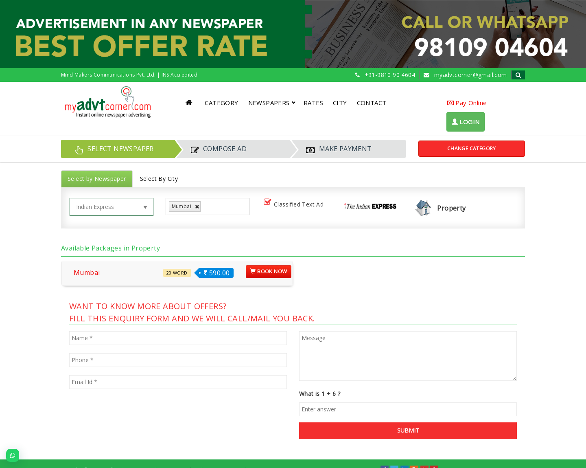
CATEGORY (221, 103)
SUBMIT (408, 430)
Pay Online (467, 103)
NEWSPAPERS (272, 103)
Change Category (471, 148)
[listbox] (206, 206)
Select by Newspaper (97, 178)
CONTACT (372, 103)
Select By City (159, 178)
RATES (313, 103)
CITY (340, 103)
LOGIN (466, 122)
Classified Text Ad (295, 204)
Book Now (268, 271)
